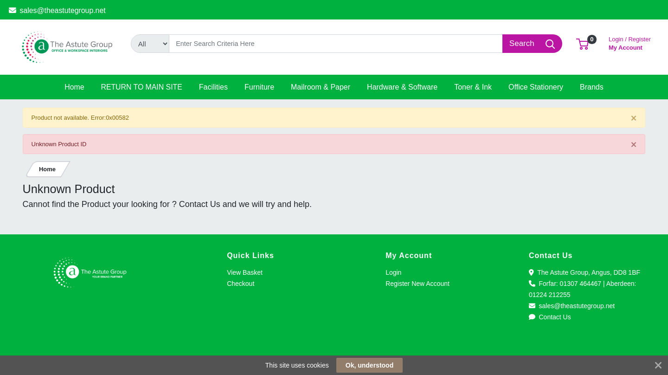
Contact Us (550, 317)
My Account (630, 42)
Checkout (240, 283)
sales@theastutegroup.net (57, 10)
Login (393, 272)
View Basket (245, 272)
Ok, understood (369, 365)
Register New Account (417, 283)
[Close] (634, 118)
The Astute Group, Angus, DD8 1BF (584, 272)
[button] (582, 43)
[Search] (336, 43)
